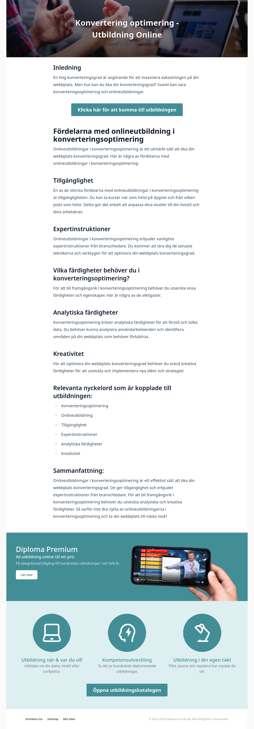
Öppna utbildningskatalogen (127, 690)
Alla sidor (69, 719)
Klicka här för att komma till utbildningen (127, 109)
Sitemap (52, 719)
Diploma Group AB (178, 719)
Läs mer (27, 575)
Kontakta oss (34, 719)
